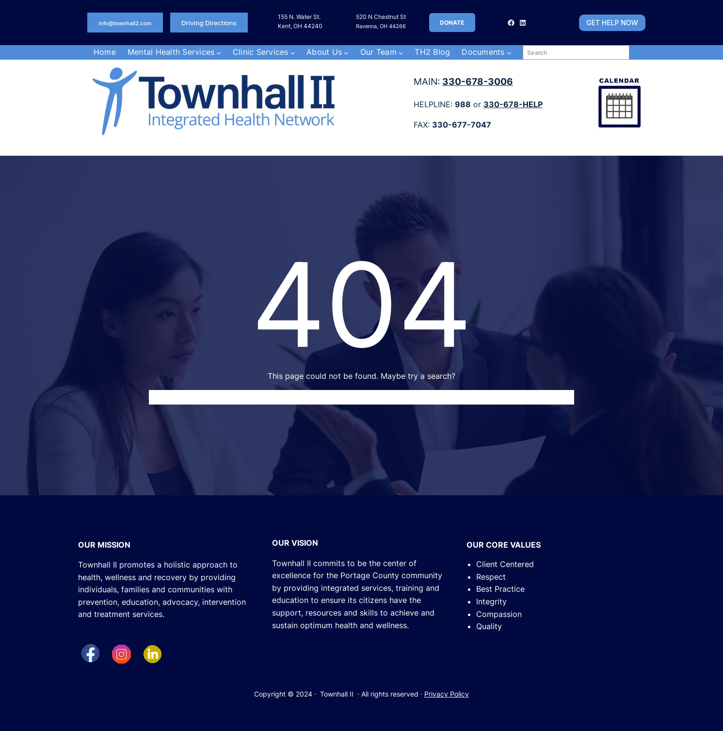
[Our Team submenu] (401, 52)
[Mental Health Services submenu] (218, 52)
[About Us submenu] (346, 52)
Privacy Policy (446, 694)
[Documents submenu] (509, 52)
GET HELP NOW (612, 22)
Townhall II (336, 694)
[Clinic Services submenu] (292, 52)
